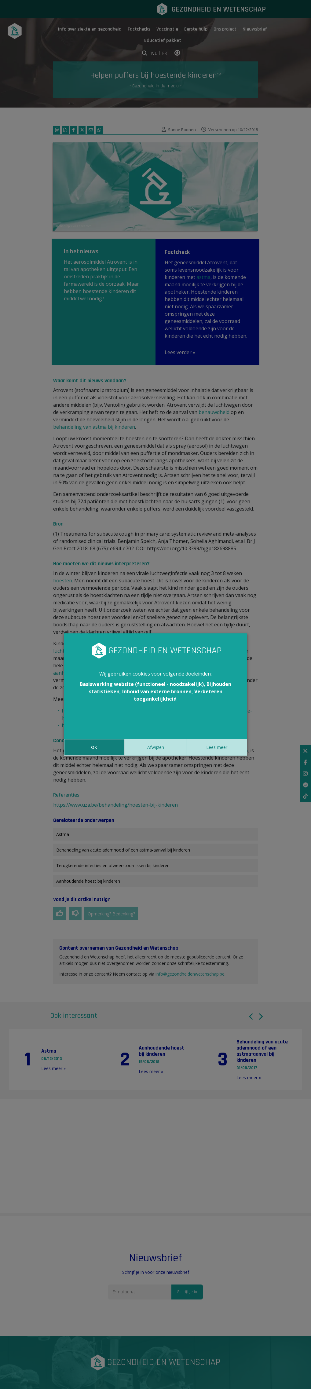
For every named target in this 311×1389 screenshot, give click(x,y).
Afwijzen (155, 747)
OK (94, 747)
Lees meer (216, 747)
